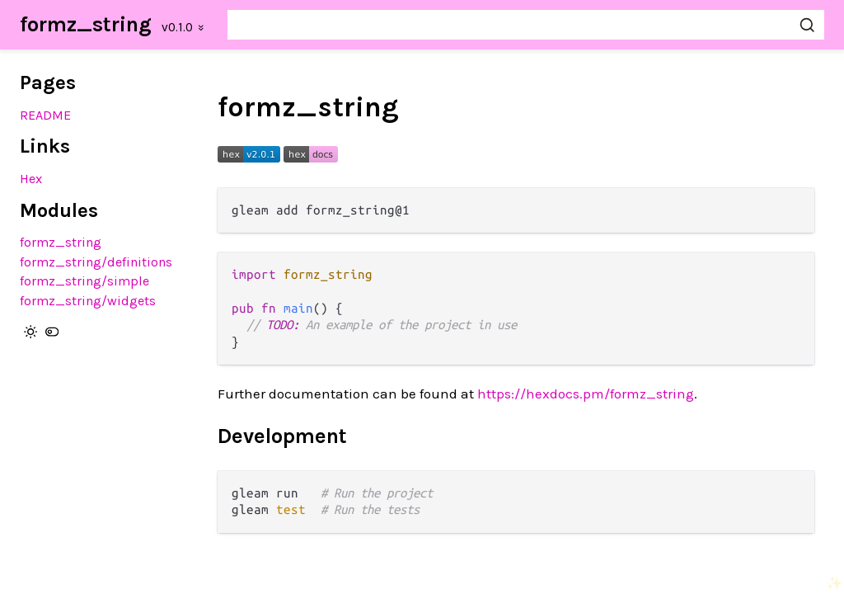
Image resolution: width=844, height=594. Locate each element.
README (45, 115)
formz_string (86, 24)
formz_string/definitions (96, 262)
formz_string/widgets (88, 301)
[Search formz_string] (525, 25)
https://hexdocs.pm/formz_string (585, 393)
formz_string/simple (84, 281)
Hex (31, 178)
